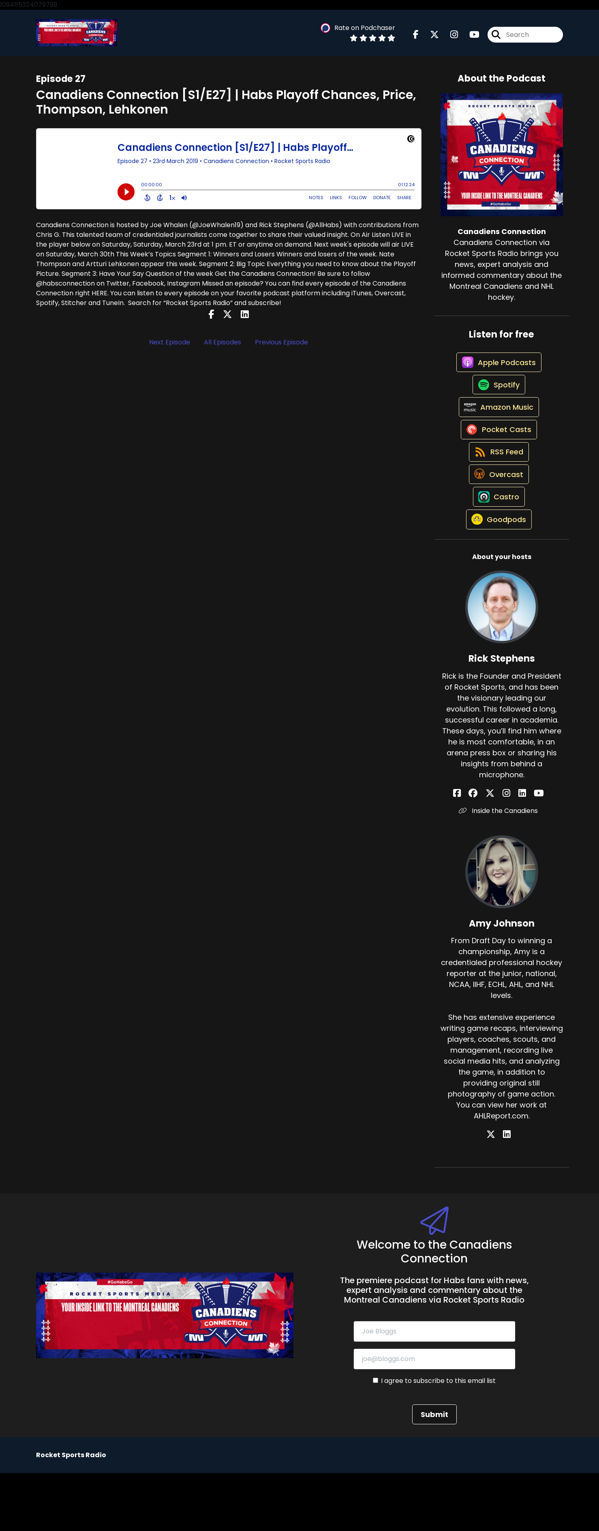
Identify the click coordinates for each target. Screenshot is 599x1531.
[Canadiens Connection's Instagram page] (449, 37)
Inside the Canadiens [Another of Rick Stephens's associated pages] (501, 868)
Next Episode (169, 347)
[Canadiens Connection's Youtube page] (469, 37)
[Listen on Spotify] (497, 402)
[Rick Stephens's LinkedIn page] (516, 851)
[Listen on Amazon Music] (497, 431)
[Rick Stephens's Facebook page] (476, 851)
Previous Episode (281, 347)
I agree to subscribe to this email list (438, 1438)
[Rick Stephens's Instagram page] (506, 851)
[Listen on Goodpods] (497, 576)
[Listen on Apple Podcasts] (498, 373)
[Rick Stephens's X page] (496, 851)
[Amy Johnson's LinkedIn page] (507, 1193)
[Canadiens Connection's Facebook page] (416, 37)
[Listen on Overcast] (497, 518)
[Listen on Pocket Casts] (497, 460)
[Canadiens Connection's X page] (429, 37)
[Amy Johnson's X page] (496, 1193)
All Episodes (222, 347)
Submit (434, 1472)
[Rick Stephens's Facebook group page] (485, 851)
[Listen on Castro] (497, 547)
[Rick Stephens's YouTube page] (526, 851)
